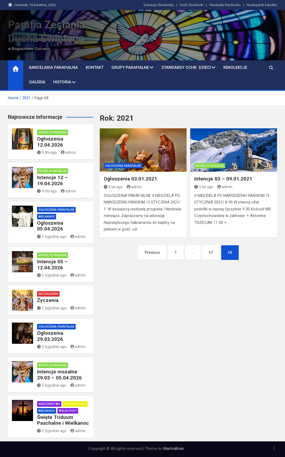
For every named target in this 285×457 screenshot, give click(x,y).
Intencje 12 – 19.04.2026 (52, 180)
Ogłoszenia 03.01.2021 (130, 179)
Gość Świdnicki (191, 5)
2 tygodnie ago (51, 236)
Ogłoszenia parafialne (123, 166)
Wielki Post (68, 411)
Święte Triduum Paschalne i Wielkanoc (63, 420)
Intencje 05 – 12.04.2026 (52, 265)
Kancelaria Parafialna (53, 67)
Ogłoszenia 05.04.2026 (50, 226)
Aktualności (48, 294)
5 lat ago (113, 187)
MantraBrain (173, 448)
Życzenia (47, 300)
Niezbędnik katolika (262, 5)
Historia (62, 82)
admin (134, 187)
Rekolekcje (235, 67)
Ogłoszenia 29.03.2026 (50, 336)
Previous (152, 252)
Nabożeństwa (49, 404)
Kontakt (94, 67)
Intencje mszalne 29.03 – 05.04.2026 (59, 375)
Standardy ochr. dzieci (186, 67)
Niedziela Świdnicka (225, 5)
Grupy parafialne (130, 67)
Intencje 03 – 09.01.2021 (223, 179)
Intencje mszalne (210, 166)
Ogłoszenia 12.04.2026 (50, 142)
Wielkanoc (46, 216)
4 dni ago (47, 152)
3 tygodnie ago (51, 347)
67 (211, 252)
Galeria (37, 82)
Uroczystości (75, 404)
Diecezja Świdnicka (159, 5)
